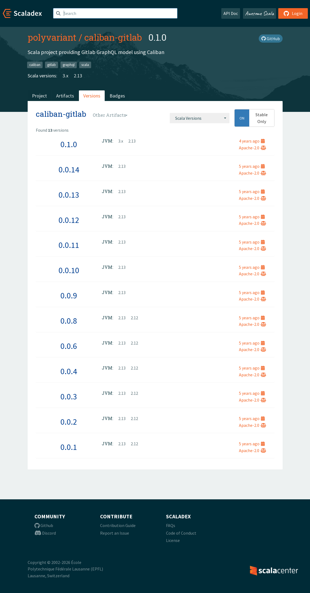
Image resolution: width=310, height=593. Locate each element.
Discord (45, 533)
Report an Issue (114, 533)
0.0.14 (69, 169)
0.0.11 (69, 245)
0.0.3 (68, 396)
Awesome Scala (259, 13)
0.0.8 (68, 321)
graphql (69, 64)
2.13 (78, 75)
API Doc (230, 13)
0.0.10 (69, 270)
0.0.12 (69, 220)
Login (293, 13)
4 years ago (252, 141)
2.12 (134, 317)
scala (85, 64)
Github (43, 525)
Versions (91, 96)
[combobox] (199, 118)
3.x (65, 75)
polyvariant (52, 37)
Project (39, 96)
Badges (117, 96)
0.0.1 (68, 447)
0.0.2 (68, 422)
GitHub (270, 38)
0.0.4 (68, 371)
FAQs (170, 525)
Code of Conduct (181, 533)
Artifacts (65, 96)
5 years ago (252, 166)
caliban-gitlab (113, 37)
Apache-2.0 (252, 147)
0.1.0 (68, 144)
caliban (34, 64)
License (173, 540)
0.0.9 (68, 295)
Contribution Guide (118, 525)
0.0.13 (69, 195)
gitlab (51, 64)
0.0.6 (68, 346)
